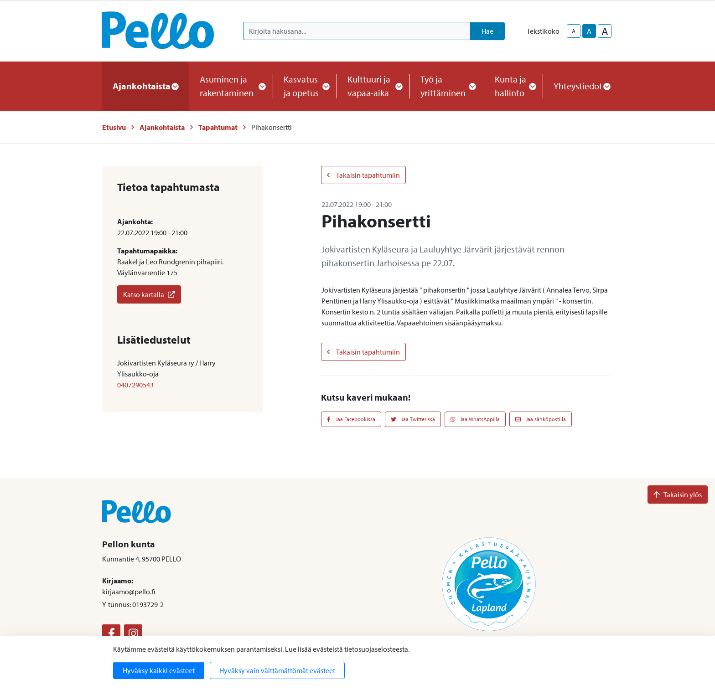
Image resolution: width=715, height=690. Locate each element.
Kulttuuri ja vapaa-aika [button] (373, 85)
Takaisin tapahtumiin (363, 175)
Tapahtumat (218, 127)
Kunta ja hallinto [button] (513, 85)
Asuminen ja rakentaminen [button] (231, 85)
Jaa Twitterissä (413, 419)
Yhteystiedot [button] (582, 86)
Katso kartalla (149, 294)
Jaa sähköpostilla (540, 419)
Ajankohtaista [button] (145, 86)
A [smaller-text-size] (573, 31)
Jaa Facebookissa (351, 419)
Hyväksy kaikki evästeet (159, 670)
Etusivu (114, 127)
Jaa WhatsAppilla (475, 419)
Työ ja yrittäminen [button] (446, 85)
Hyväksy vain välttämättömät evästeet (277, 670)
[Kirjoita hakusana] (357, 31)
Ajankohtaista (162, 127)
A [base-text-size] (589, 31)
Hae (487, 31)
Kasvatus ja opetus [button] (305, 85)
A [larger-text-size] (604, 31)
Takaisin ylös (677, 494)
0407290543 (135, 384)
